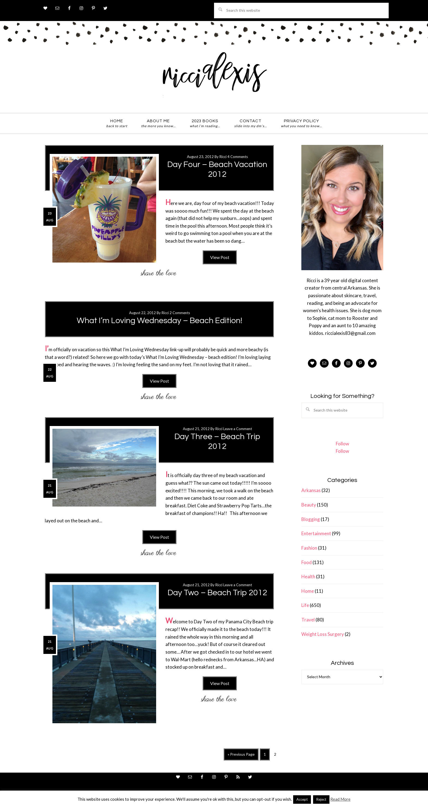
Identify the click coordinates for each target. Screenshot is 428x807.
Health (308, 576)
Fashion (309, 548)
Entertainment (316, 533)
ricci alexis (214, 77)
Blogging (310, 519)
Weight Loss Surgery (322, 634)
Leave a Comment (237, 429)
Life (305, 605)
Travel (308, 620)
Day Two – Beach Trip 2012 (217, 592)
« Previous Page (241, 756)
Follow (342, 443)
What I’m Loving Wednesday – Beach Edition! (159, 320)
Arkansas (311, 490)
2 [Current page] (277, 755)
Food (306, 562)
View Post (219, 257)
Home (307, 591)
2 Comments (180, 313)
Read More (340, 799)
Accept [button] (302, 799)
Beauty (308, 505)
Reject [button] (321, 799)
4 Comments (237, 156)
